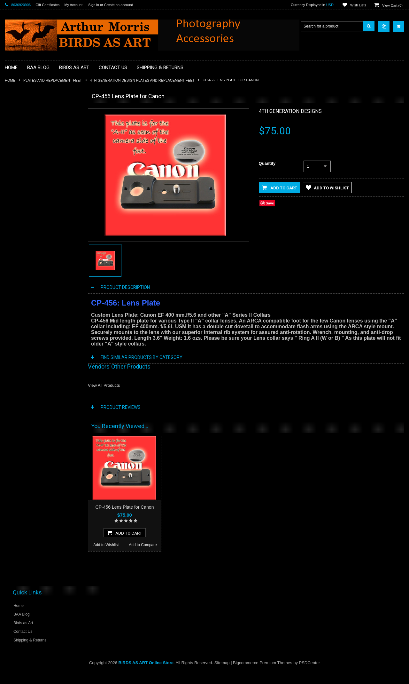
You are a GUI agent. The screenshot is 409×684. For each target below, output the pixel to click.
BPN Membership (24, 165)
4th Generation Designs (290, 111)
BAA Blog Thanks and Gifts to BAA (38, 143)
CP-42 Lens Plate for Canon (42, 391)
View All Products (104, 385)
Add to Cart (279, 187)
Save (270, 203)
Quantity (267, 163)
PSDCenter (309, 674)
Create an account (118, 5)
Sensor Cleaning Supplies (31, 262)
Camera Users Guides (28, 176)
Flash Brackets (21, 219)
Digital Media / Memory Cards (34, 208)
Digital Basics (20, 197)
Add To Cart (124, 544)
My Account (73, 5)
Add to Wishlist (23, 440)
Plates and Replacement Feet (52, 80)
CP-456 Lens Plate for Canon (125, 507)
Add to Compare (60, 440)
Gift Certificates (47, 5)
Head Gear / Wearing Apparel (34, 230)
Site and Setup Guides (28, 273)
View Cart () (392, 5)
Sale (12, 295)
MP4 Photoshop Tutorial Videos (35, 241)
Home (10, 80)
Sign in (93, 5)
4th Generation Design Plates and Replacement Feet (142, 80)
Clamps (15, 187)
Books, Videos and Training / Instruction (42, 154)
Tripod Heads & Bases (28, 284)
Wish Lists (358, 5)
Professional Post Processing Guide (39, 133)
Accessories (19, 111)
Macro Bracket (21, 122)
